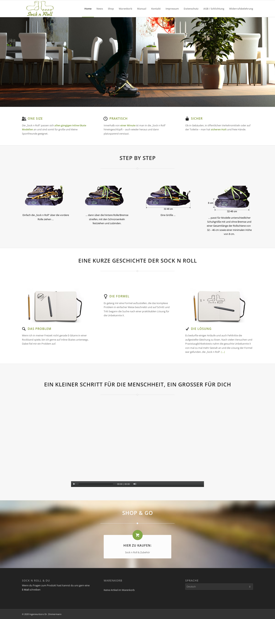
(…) (223, 352)
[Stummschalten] (134, 484)
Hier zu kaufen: (137, 545)
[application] (137, 449)
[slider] (96, 484)
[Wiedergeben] (74, 484)
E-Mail (25, 589)
